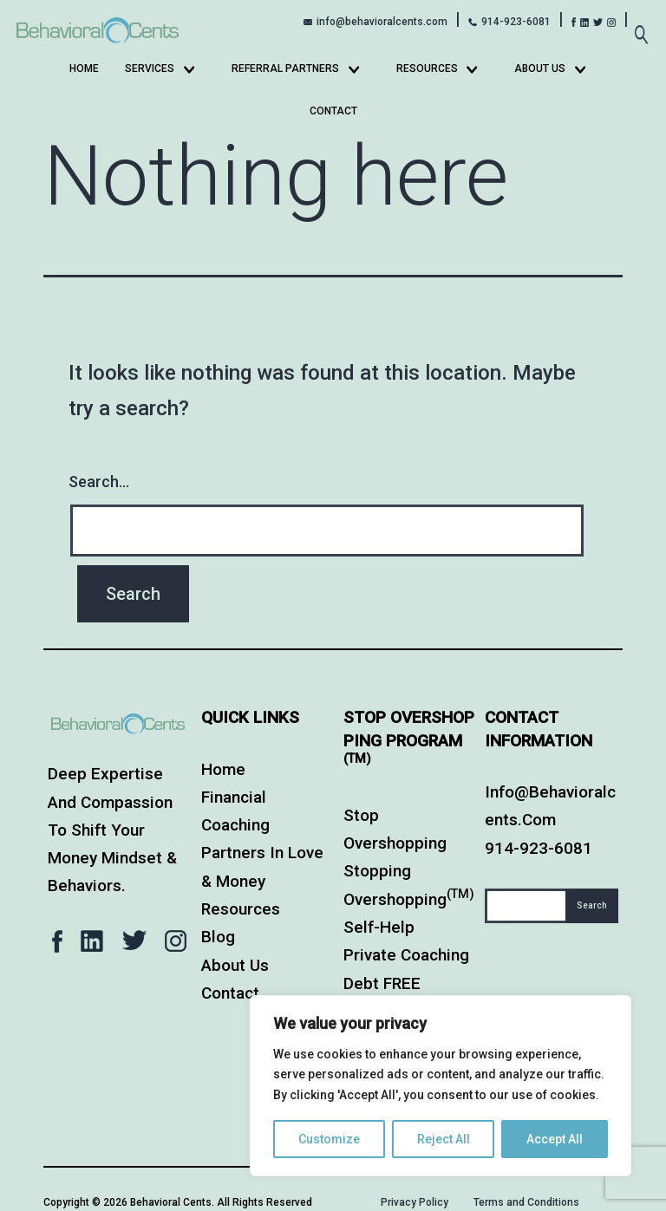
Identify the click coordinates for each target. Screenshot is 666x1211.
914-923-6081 (516, 22)
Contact (333, 111)
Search (592, 905)
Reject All (443, 1139)
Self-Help (379, 927)
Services (149, 68)
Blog (218, 937)
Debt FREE (382, 983)
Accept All (554, 1139)
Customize (329, 1139)
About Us (539, 68)
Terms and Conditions (526, 1202)
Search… (99, 481)
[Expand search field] (641, 25)
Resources (427, 68)
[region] (440, 1085)
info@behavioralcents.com (382, 22)
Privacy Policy (414, 1202)
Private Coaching (406, 955)
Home (84, 68)
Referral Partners (285, 68)
